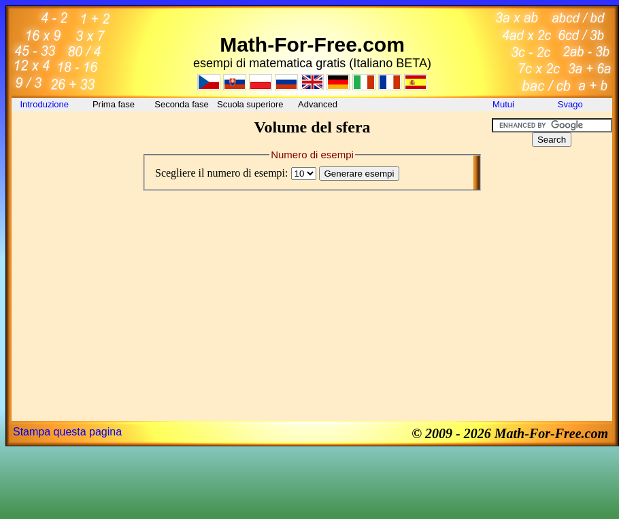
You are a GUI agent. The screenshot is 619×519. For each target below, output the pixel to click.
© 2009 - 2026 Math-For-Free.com (510, 433)
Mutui (503, 104)
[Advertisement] (72, 148)
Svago (571, 104)
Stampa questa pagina (67, 431)
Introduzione (45, 104)
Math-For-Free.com (312, 44)
